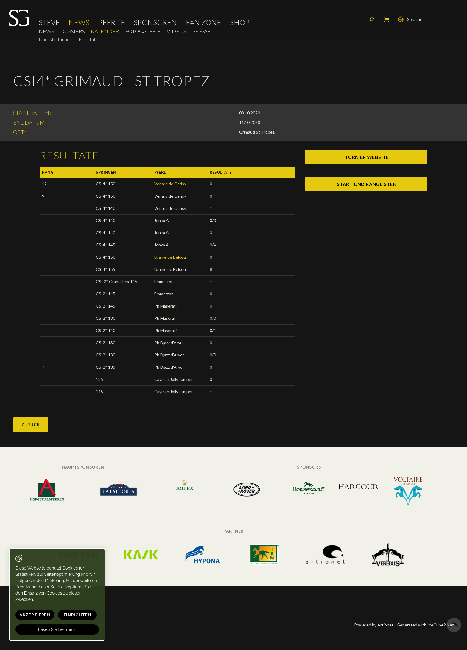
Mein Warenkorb (386, 19)
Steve (49, 22)
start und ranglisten (366, 184)
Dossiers (72, 31)
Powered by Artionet (373, 624)
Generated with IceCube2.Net (425, 624)
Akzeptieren (34, 614)
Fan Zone (203, 22)
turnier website (367, 157)
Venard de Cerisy (170, 183)
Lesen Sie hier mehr (57, 629)
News (79, 22)
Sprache (410, 19)
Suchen (371, 19)
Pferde (111, 22)
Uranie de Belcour (170, 257)
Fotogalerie (143, 31)
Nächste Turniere (56, 39)
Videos (176, 31)
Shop (239, 22)
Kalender (105, 31)
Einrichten (77, 614)
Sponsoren (155, 22)
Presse (201, 31)
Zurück (30, 424)
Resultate (88, 39)
